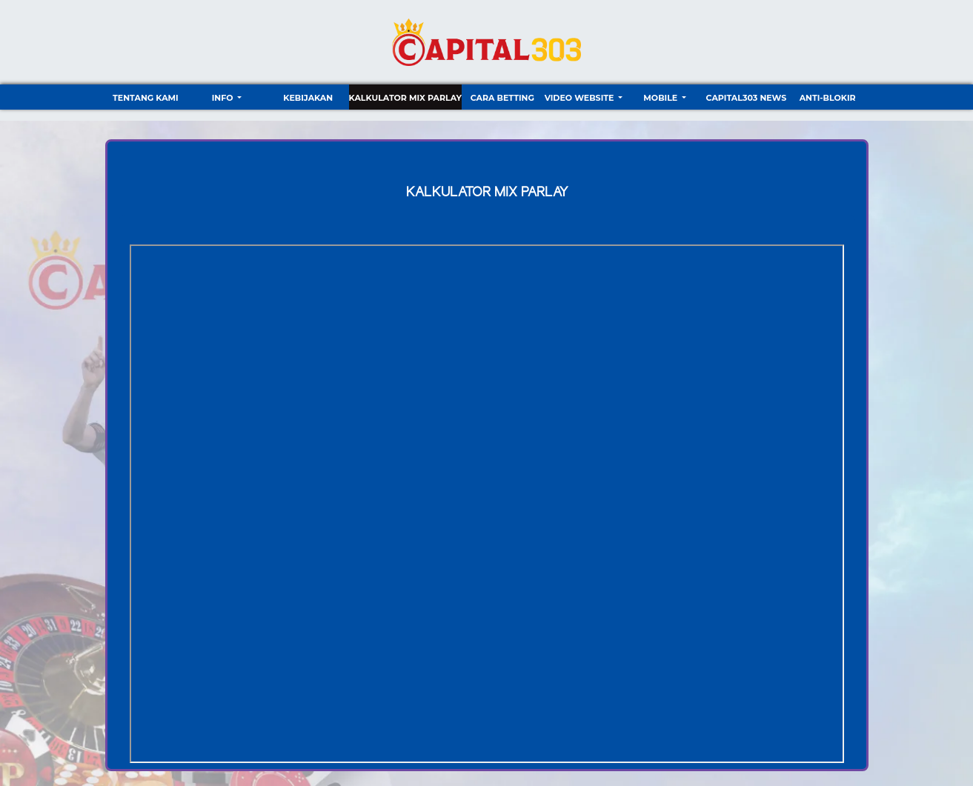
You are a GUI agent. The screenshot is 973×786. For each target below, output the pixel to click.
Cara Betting (502, 98)
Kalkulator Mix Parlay (405, 98)
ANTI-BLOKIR (828, 98)
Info (224, 98)
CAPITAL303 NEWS (746, 98)
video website (581, 98)
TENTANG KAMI (146, 98)
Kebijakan (308, 98)
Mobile (661, 98)
